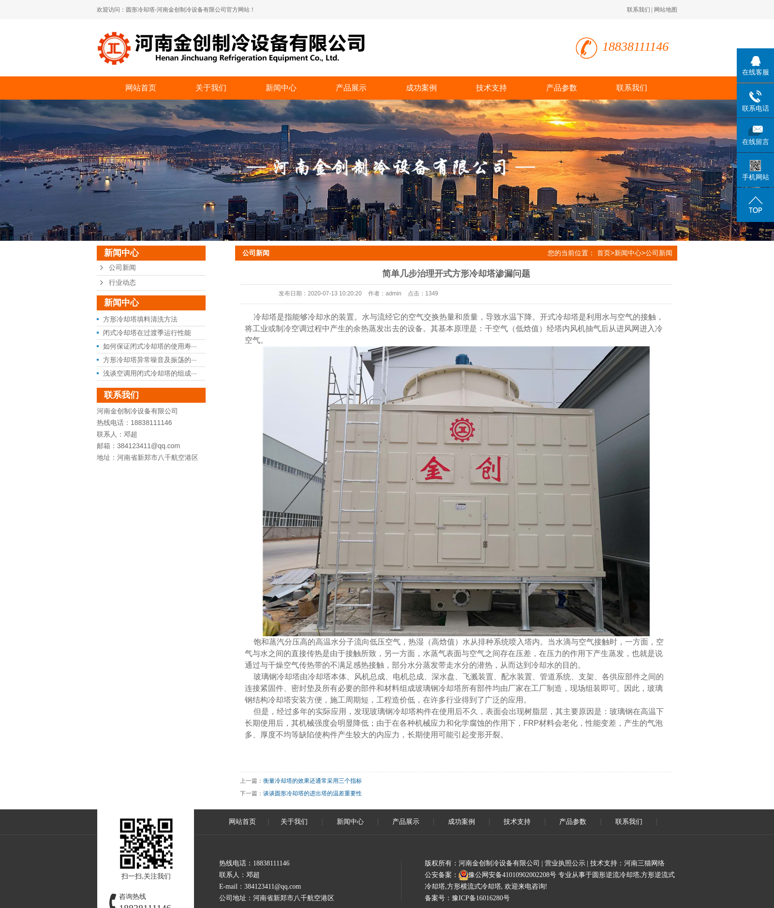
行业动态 (122, 282)
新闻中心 (281, 88)
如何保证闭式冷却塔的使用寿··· (150, 346)
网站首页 (140, 88)
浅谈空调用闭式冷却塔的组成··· (150, 373)
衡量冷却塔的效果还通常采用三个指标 (312, 780)
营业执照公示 (565, 863)
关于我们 (210, 88)
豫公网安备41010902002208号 (512, 875)
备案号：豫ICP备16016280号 (467, 898)
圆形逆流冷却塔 (616, 875)
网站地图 (665, 9)
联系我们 (638, 9)
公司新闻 (122, 267)
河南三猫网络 (644, 863)
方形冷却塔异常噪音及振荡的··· (150, 360)
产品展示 (351, 88)
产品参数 (561, 88)
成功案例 (421, 88)
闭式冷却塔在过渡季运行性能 (147, 333)
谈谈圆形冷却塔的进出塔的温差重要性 (312, 793)
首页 (603, 253)
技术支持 (491, 88)
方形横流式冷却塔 (474, 886)
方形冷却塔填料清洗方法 (140, 319)
